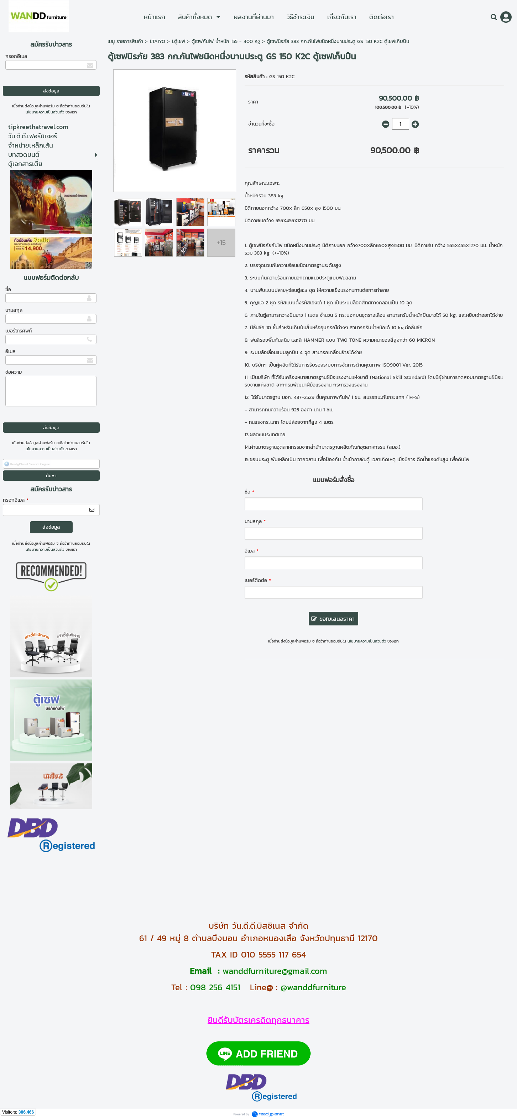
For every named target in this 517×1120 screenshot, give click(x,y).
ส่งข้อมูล (51, 527)
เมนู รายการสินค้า (125, 41)
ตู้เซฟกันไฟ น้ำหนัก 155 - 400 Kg (226, 41)
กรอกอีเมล (16, 56)
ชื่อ (8, 289)
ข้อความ (13, 372)
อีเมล (10, 351)
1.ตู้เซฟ (178, 41)
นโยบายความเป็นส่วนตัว (45, 112)
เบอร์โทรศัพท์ (18, 331)
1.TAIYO (157, 41)
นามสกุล (13, 310)
